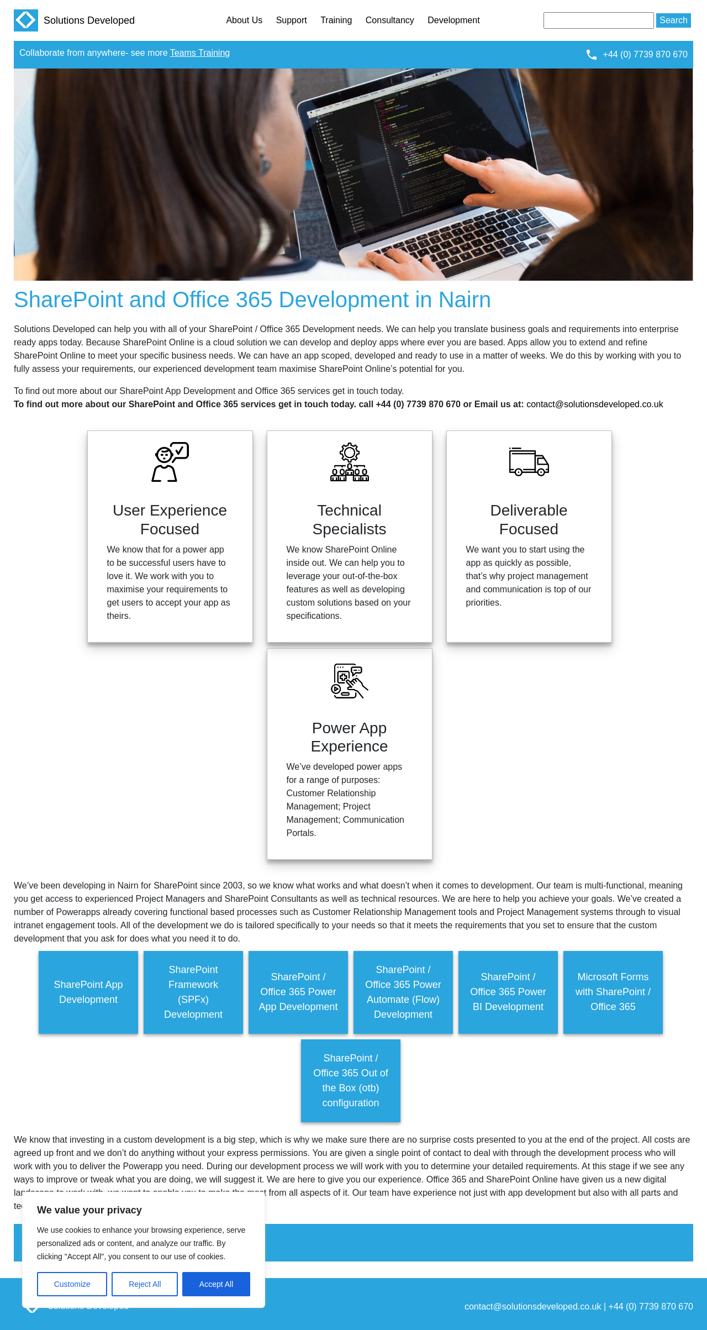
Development (453, 20)
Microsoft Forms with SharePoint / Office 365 (613, 991)
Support (291, 20)
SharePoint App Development (88, 992)
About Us (244, 20)
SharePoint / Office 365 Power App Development (297, 991)
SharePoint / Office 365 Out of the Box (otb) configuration (350, 1080)
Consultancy (390, 20)
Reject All (145, 1284)
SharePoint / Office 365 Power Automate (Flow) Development (403, 992)
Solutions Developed (74, 20)
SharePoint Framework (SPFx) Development (193, 992)
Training (336, 20)
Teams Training (200, 52)
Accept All (216, 1284)
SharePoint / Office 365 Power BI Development (508, 991)
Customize (72, 1284)
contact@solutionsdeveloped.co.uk (594, 404)
